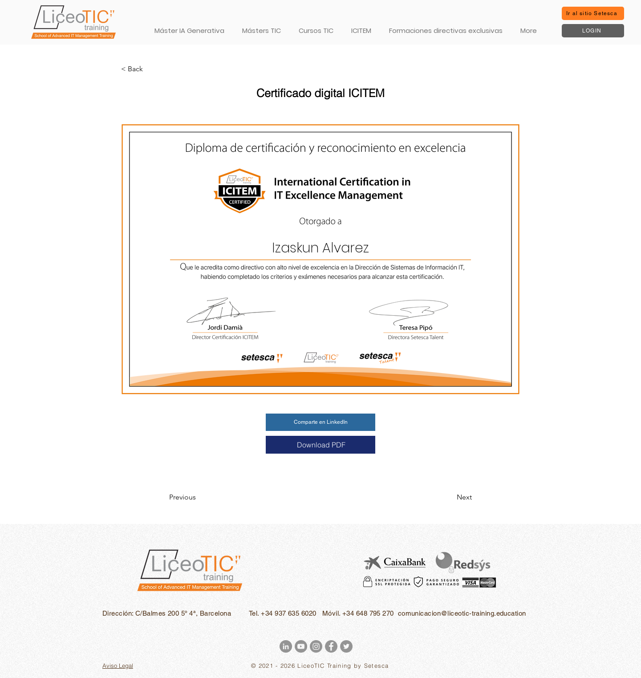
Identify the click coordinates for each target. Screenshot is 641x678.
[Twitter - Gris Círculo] (346, 646)
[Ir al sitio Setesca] (593, 13)
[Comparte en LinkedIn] (320, 422)
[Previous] (198, 497)
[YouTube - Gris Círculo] (301, 646)
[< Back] (150, 69)
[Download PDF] (320, 445)
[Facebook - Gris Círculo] (331, 646)
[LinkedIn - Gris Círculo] (286, 646)
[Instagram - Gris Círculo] (316, 646)
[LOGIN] (593, 30)
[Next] (449, 497)
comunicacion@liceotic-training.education (462, 613)
